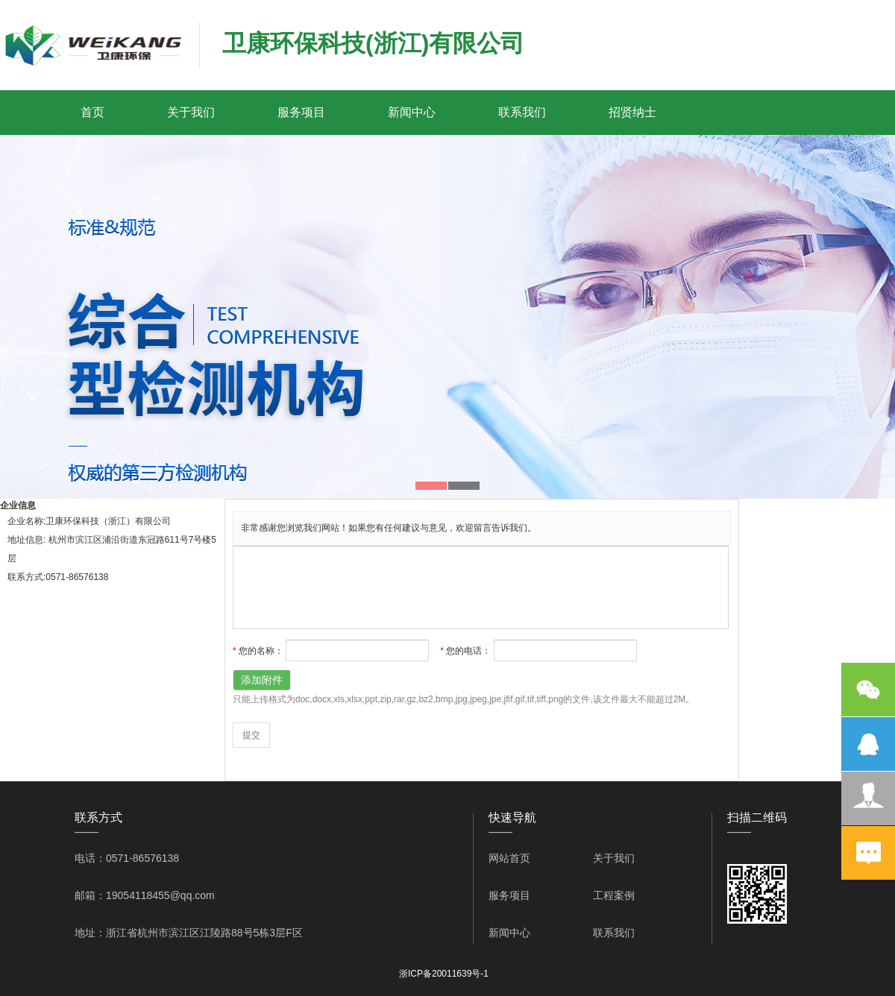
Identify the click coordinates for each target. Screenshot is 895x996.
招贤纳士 (632, 112)
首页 (92, 112)
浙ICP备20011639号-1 (444, 973)
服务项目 (301, 112)
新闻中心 (412, 112)
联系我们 (522, 112)
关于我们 (191, 112)
